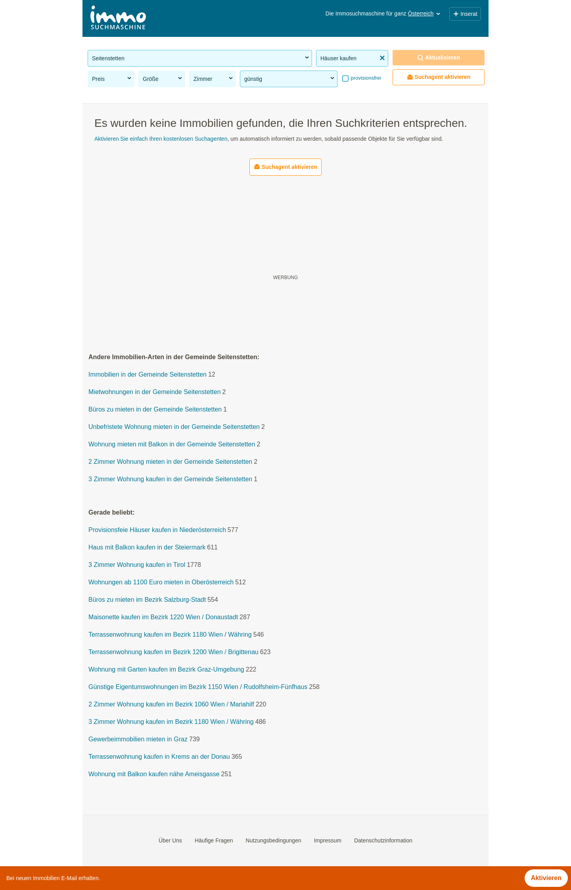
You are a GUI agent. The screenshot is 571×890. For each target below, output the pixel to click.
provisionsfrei (365, 78)
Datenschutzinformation (383, 840)
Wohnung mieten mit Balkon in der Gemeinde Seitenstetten (171, 444)
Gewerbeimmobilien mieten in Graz (138, 739)
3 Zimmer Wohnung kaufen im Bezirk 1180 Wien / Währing (171, 722)
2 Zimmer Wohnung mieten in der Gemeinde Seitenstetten (170, 462)
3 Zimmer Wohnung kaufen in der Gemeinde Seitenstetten (170, 479)
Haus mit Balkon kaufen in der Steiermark (146, 547)
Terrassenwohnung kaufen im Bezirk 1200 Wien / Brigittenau (173, 652)
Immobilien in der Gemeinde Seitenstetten (147, 374)
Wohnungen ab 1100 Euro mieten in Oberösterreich (161, 582)
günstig (289, 78)
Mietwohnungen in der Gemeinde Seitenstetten (154, 392)
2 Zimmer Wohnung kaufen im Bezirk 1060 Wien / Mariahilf (171, 704)
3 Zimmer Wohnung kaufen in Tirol (136, 565)
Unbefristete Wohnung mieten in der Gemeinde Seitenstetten (174, 427)
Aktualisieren (438, 57)
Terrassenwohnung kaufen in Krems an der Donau (159, 757)
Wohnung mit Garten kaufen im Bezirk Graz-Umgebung (166, 669)
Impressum (327, 840)
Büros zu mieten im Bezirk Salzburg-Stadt (147, 600)
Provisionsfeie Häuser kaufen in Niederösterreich (157, 530)
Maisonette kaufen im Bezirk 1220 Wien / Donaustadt (163, 617)
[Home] (118, 18)
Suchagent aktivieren (439, 77)
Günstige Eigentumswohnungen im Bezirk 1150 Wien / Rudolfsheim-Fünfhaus (197, 687)
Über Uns (170, 840)
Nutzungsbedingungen (273, 840)
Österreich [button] (425, 13)
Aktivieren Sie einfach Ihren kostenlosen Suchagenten (160, 139)
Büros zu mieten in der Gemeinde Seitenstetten (155, 409)
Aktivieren (546, 878)
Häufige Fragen (214, 840)
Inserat (465, 14)
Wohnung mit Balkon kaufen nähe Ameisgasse (154, 774)
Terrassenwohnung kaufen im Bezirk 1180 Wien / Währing (170, 635)
